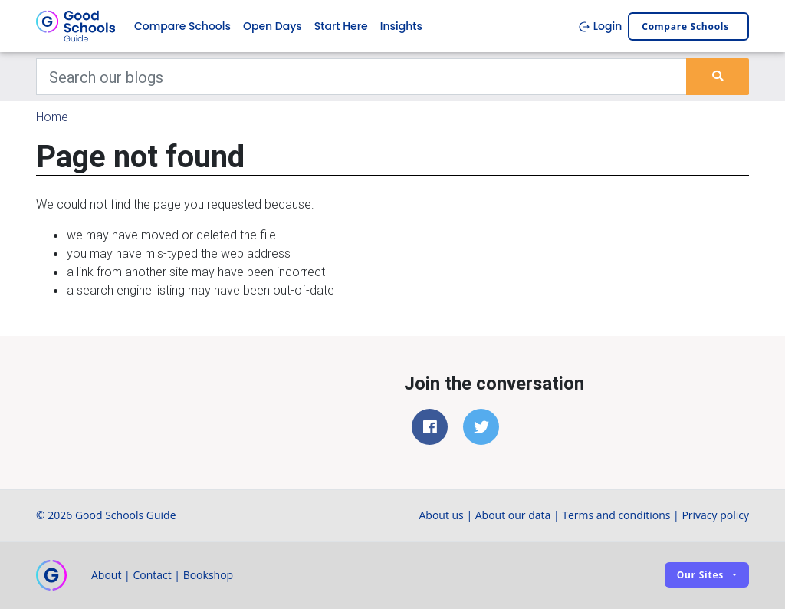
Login (600, 26)
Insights (401, 26)
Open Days (272, 26)
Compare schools (685, 26)
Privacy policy (715, 515)
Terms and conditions (616, 515)
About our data (513, 515)
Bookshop (208, 575)
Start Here (341, 26)
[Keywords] (361, 76)
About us (441, 515)
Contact (152, 575)
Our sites (700, 574)
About (106, 575)
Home (52, 116)
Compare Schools (182, 26)
